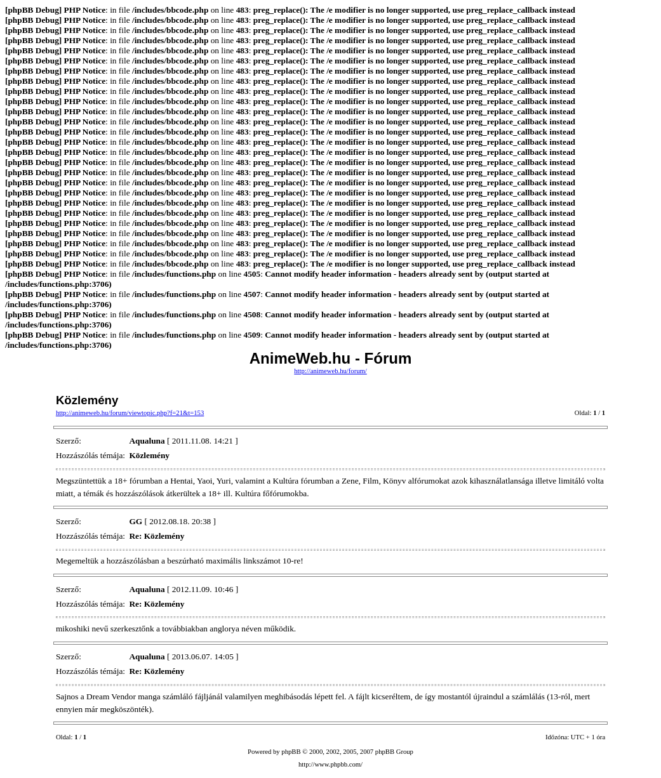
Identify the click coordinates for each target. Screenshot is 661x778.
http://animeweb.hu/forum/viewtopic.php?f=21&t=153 (130, 412)
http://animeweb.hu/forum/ (330, 370)
